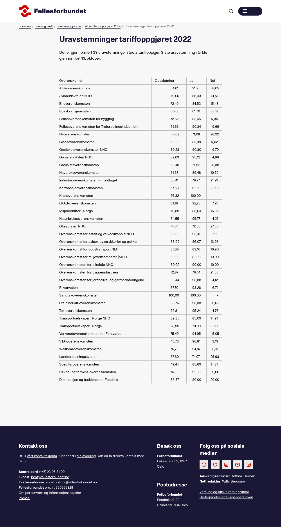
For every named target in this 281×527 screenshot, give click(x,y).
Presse (24, 498)
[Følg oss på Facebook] (204, 464)
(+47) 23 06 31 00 (52, 471)
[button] (250, 11)
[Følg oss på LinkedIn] (226, 464)
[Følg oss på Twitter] (215, 464)
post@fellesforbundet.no (50, 477)
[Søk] (231, 11)
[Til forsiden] (121, 11)
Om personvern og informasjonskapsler (50, 492)
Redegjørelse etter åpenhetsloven (226, 497)
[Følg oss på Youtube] (237, 464)
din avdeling (86, 456)
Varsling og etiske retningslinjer (224, 492)
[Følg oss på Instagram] (248, 464)
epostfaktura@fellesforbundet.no (71, 482)
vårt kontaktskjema (42, 456)
